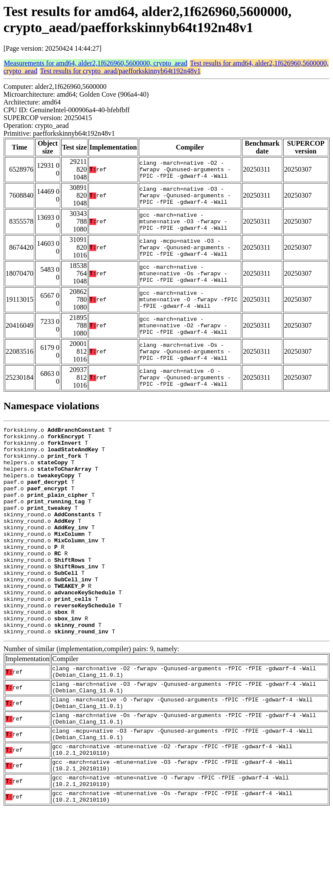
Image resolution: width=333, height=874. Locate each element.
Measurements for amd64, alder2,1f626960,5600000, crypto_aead (95, 63)
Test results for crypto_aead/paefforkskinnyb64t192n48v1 (120, 71)
